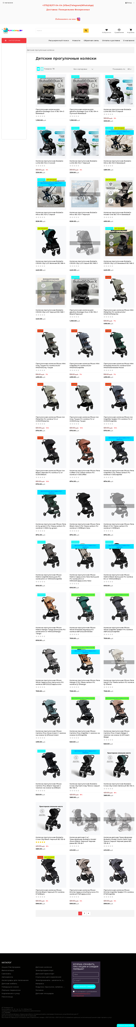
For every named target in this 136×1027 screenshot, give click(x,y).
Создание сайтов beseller (125, 1025)
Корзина (130, 31)
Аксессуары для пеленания (15, 980)
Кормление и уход (11, 993)
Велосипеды (8, 970)
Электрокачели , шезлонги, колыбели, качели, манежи (51, 980)
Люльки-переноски (11, 990)
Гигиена (39, 990)
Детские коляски (44, 967)
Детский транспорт (45, 974)
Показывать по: (119, 69)
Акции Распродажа (11, 967)
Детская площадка (45, 993)
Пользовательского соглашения (81, 994)
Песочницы (7, 997)
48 (129, 69)
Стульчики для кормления (48, 977)
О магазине (128, 40)
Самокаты (6, 974)
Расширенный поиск (59, 40)
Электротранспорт (44, 970)
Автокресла (7, 977)
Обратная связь (91, 40)
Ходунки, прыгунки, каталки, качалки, (51, 987)
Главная (6, 50)
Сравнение (119, 30)
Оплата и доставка (111, 40)
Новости (76, 40)
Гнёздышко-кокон (10, 987)
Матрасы (40, 984)
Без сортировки (83, 69)
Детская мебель (9, 984)
